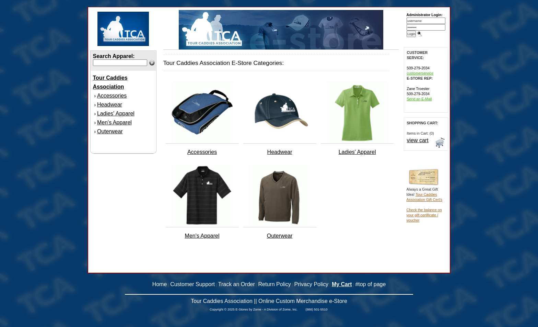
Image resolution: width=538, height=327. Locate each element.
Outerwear (110, 131)
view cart (418, 140)
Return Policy (274, 284)
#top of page (370, 284)
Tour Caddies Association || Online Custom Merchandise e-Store (269, 301)
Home (159, 284)
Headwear (109, 105)
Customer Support (192, 284)
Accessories (112, 96)
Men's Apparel (114, 122)
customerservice (420, 73)
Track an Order (236, 284)
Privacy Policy (311, 284)
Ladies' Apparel (115, 113)
